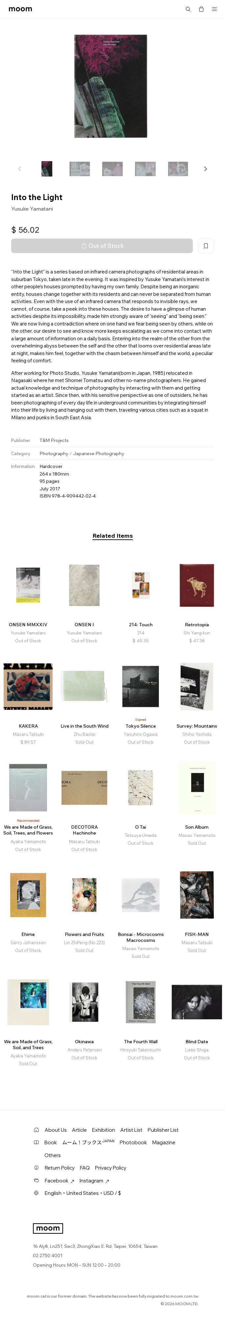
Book (50, 1142)
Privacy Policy (110, 1168)
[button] (205, 169)
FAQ (85, 1168)
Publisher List (163, 1130)
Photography (53, 453)
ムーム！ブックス (88, 1142)
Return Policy (60, 1168)
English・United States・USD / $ (83, 1193)
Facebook (59, 1180)
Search (188, 9)
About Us (56, 1130)
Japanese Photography (98, 453)
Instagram (94, 1180)
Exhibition (103, 1130)
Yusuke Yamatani (32, 208)
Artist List (131, 1130)
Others (52, 1155)
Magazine (163, 1142)
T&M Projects (54, 440)
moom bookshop (20, 9)
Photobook (133, 1142)
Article (79, 1130)
